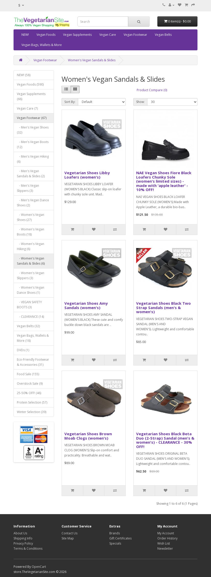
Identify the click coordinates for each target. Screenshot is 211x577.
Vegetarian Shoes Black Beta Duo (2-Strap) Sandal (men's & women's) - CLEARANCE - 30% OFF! (165, 440)
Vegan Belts (163, 34)
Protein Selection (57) (32, 402)
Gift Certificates (120, 538)
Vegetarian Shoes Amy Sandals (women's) (86, 305)
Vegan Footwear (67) (31, 118)
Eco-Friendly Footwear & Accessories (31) (33, 362)
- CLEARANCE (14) (30, 316)
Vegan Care (107, 34)
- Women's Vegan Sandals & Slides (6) (31, 261)
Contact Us (69, 533)
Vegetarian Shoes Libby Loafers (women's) (87, 175)
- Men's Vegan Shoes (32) (33, 130)
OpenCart (39, 566)
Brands (114, 533)
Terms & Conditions (28, 548)
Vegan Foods (46, 34)
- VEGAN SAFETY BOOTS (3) (29, 304)
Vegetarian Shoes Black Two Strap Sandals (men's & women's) (163, 307)
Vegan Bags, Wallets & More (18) (33, 338)
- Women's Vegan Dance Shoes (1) (30, 290)
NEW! (25, 34)
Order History (167, 538)
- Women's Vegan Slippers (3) (30, 275)
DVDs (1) (23, 350)
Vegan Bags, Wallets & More (41, 45)
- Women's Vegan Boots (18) (30, 232)
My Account (165, 533)
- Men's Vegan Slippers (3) (28, 188)
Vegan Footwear (135, 34)
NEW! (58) (23, 75)
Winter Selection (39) (31, 412)
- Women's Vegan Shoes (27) (30, 217)
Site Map (68, 538)
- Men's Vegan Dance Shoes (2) (33, 202)
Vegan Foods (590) (30, 84)
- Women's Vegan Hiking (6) (30, 246)
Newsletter (165, 548)
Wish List (163, 543)
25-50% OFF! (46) (29, 393)
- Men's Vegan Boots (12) (33, 144)
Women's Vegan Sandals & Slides (91, 60)
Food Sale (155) (28, 374)
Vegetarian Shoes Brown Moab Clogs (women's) (88, 436)
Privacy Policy (23, 543)
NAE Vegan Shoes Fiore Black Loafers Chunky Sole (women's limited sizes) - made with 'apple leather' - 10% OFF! (163, 181)
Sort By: (69, 102)
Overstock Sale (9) (30, 383)
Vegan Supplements (77, 34)
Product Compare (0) (152, 90)
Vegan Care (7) (27, 108)
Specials (115, 543)
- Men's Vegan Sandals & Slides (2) (31, 173)
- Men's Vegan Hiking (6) (33, 159)
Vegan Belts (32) (28, 326)
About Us (20, 533)
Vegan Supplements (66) (31, 96)
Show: (140, 102)
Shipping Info (23, 538)
